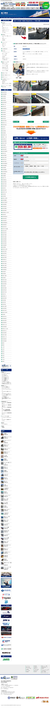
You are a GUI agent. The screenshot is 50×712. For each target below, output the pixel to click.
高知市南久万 (4, 259)
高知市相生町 (4, 281)
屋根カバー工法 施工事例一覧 (4, 521)
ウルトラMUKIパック (5, 375)
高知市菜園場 (4, 200)
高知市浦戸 (4, 271)
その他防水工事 (4, 59)
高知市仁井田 (4, 143)
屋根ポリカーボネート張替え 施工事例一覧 (6, 563)
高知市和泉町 (4, 210)
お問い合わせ (36, 670)
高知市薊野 (4, 114)
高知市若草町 (4, 181)
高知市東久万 (4, 147)
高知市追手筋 (4, 92)
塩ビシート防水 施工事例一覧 (4, 499)
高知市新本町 (4, 224)
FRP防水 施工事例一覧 (4, 506)
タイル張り (4, 32)
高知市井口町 (4, 226)
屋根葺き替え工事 (5, 67)
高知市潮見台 (4, 108)
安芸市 (3, 353)
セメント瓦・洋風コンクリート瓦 (7, 36)
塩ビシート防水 (4, 53)
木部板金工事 (4, 80)
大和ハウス (4, 43)
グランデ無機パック (5, 380)
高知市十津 (4, 177)
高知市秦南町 (4, 204)
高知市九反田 (4, 279)
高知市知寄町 (4, 283)
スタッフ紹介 (37, 8)
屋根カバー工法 (4, 63)
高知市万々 (4, 128)
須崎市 (3, 361)
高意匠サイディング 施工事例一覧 (5, 452)
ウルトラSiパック (4, 374)
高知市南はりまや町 (5, 212)
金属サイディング (5, 27)
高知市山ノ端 (4, 324)
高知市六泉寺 (4, 183)
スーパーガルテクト (5, 64)
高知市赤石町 (4, 298)
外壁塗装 (3, 22)
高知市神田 (4, 98)
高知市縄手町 (4, 322)
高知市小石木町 (4, 312)
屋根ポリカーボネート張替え (7, 83)
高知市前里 (4, 285)
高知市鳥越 (4, 300)
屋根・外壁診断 (44, 671)
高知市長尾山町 (4, 216)
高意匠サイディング (5, 30)
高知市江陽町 (4, 234)
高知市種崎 (4, 173)
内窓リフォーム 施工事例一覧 (4, 549)
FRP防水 (3, 56)
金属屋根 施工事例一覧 (4, 471)
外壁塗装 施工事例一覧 (4, 434)
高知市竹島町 (4, 120)
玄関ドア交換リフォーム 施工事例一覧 (6, 545)
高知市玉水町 (4, 310)
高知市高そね (4, 330)
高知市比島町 (4, 149)
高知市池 (3, 126)
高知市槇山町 (4, 318)
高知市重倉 (4, 247)
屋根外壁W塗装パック (45, 667)
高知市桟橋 (4, 167)
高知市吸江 (4, 277)
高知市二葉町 (4, 275)
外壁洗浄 (3, 427)
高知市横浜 (4, 96)
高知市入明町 (4, 306)
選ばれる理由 (28, 667)
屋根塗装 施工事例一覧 (4, 460)
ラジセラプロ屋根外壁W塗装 (6, 409)
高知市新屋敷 (4, 165)
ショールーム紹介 (32, 8)
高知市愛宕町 (4, 269)
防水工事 (3, 50)
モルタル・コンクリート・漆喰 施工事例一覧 (6, 441)
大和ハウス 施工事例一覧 (4, 478)
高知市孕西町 (4, 155)
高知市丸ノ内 (4, 336)
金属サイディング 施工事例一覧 (5, 445)
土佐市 (3, 349)
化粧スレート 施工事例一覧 (4, 467)
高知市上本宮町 (4, 198)
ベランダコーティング (5, 52)
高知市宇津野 (4, 257)
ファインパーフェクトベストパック (6, 390)
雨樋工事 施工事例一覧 (4, 560)
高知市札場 (4, 304)
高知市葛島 (4, 196)
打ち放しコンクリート (5, 29)
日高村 (3, 357)
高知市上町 (4, 153)
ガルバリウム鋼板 (5, 70)
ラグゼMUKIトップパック (5, 381)
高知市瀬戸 (4, 112)
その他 (3, 46)
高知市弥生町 (4, 232)
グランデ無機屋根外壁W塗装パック (6, 411)
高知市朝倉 (4, 100)
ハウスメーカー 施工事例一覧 (4, 475)
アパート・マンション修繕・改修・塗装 (7, 86)
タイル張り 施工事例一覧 (4, 456)
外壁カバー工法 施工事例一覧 (4, 542)
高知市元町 (4, 214)
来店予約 (35, 671)
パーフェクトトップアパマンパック (6, 418)
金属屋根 (28, 48)
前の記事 (45, 121)
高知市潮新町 (4, 169)
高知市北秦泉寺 (4, 151)
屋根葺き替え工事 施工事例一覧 (5, 531)
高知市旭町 (4, 145)
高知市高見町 (4, 253)
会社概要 (27, 669)
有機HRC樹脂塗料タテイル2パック (6, 399)
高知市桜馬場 (4, 326)
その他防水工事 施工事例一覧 (4, 514)
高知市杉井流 (4, 218)
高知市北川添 (4, 261)
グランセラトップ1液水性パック (6, 382)
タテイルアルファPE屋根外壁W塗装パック (6, 413)
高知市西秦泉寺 (4, 222)
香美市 (3, 351)
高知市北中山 (4, 316)
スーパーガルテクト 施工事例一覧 (5, 524)
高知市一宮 (4, 104)
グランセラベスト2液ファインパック (6, 392)
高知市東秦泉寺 (4, 171)
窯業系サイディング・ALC (6, 23)
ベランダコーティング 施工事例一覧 (5, 496)
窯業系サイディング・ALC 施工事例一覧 (6, 437)
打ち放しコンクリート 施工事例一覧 (5, 449)
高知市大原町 (4, 263)
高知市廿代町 (4, 251)
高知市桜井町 (4, 220)
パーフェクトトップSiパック (6, 373)
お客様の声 (35, 667)
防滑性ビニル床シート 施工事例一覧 (5, 510)
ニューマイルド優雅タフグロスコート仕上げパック (6, 395)
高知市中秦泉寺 (4, 202)
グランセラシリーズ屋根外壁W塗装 (6, 408)
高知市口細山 (4, 161)
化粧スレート (4, 38)
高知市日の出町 (4, 249)
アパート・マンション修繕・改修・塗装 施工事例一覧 (6, 568)
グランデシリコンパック (5, 376)
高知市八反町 (4, 157)
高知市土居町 (4, 334)
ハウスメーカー (4, 42)
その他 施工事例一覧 (4, 485)
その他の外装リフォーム (45, 670)
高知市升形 (4, 302)
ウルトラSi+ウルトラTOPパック (6, 393)
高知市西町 (4, 273)
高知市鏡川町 (4, 338)
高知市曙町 (4, 175)
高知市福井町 (4, 102)
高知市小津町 (4, 265)
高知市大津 (4, 106)
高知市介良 (4, 110)
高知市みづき (4, 122)
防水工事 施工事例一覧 (4, 492)
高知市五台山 (4, 159)
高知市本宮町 (4, 320)
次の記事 (16, 121)
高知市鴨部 (4, 130)
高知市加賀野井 (4, 163)
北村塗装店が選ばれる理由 (3, 8)
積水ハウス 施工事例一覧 (4, 482)
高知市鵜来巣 (4, 267)
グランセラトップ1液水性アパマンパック (6, 420)
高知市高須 (4, 118)
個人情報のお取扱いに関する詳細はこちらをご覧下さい (35, 172)
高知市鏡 (3, 314)
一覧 (30, 121)
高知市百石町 (4, 124)
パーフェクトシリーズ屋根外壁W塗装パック (6, 405)
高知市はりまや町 (5, 328)
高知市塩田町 (4, 308)
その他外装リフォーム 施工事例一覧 (5, 553)
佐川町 (3, 355)
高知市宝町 (4, 194)
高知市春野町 (4, 94)
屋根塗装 (24, 48)
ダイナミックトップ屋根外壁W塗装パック (6, 403)
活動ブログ (35, 668)
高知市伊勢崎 (4, 208)
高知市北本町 (4, 230)
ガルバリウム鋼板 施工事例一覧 (5, 528)
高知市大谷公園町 (5, 228)
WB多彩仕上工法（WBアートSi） (6, 383)
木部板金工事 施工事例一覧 (4, 556)
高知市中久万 (4, 255)
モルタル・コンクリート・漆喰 (7, 26)
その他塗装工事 (4, 48)
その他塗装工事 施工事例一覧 (4, 489)
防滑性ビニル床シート (5, 58)
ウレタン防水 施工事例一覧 (4, 503)
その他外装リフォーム (5, 79)
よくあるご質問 (36, 669)
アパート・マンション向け (45, 669)
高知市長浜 (4, 116)
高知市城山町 (4, 206)
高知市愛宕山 (4, 179)
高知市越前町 (4, 245)
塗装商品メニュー (13, 8)
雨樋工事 (3, 81)
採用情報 (27, 671)
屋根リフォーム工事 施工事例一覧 (5, 517)
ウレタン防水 (4, 55)
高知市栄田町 (4, 332)
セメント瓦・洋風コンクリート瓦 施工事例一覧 (6, 463)
